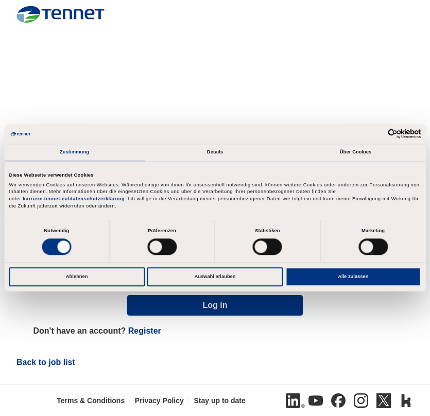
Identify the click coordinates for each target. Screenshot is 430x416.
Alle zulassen (353, 276)
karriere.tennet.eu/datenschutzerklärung (74, 199)
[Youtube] (315, 400)
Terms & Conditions (91, 400)
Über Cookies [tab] (356, 151)
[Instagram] (361, 400)
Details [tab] (215, 151)
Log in (215, 305)
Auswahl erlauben (214, 276)
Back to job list (45, 362)
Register (144, 330)
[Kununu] (406, 400)
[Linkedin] (293, 400)
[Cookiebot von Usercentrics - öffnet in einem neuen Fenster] (376, 134)
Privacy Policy (159, 400)
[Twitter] (383, 400)
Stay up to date (219, 400)
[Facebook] (338, 400)
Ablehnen (77, 276)
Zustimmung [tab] (74, 151)
